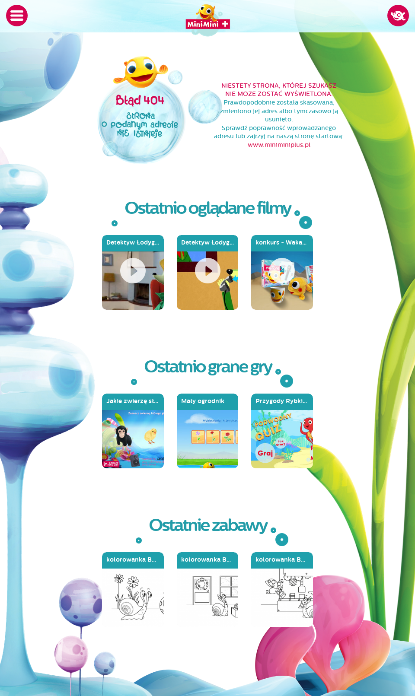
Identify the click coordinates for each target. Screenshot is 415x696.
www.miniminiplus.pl (279, 145)
